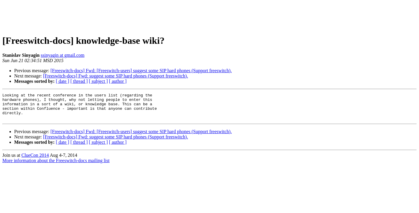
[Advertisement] (209, 15)
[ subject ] (98, 81)
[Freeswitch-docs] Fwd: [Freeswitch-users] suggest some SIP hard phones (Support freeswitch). (141, 70)
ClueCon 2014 (35, 160)
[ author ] (118, 81)
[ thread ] (79, 81)
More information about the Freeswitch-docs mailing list (56, 165)
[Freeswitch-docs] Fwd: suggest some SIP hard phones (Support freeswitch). (115, 75)
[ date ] (62, 81)
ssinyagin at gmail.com (63, 55)
